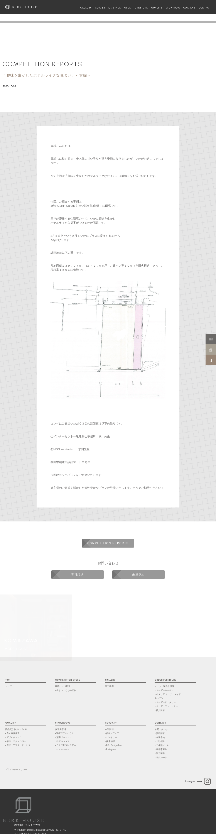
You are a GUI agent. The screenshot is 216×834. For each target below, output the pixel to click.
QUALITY (156, 8)
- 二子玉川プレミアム (75, 747)
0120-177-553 (39, 816)
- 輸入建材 (160, 710)
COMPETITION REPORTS (43, 64)
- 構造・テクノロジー (15, 741)
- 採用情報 (110, 741)
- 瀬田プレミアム (75, 740)
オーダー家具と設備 (164, 686)
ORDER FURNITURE (136, 8)
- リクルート (161, 757)
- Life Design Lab (113, 745)
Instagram (190, 781)
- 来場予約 (160, 737)
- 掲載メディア (112, 733)
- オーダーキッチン (164, 690)
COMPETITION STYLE (108, 8)
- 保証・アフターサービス (17, 745)
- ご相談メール (162, 745)
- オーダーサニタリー (165, 702)
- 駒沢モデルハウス (64, 733)
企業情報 (109, 729)
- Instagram (110, 749)
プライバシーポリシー (16, 769)
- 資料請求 (160, 733)
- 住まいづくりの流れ (65, 690)
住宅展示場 (60, 729)
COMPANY (189, 8)
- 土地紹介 (160, 741)
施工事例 (109, 686)
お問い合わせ (161, 729)
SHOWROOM (173, 8)
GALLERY (86, 8)
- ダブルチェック (13, 737)
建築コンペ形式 (62, 686)
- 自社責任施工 (12, 733)
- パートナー (111, 737)
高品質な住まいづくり (16, 729)
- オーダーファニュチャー (167, 706)
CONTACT (205, 8)
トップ (8, 686)
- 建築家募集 (161, 749)
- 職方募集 (160, 753)
